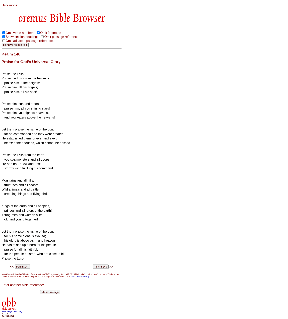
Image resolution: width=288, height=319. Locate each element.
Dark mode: (10, 5)
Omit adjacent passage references (30, 40)
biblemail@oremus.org (12, 311)
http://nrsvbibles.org (80, 277)
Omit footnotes (50, 33)
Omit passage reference (61, 37)
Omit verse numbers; (20, 33)
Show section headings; (22, 37)
